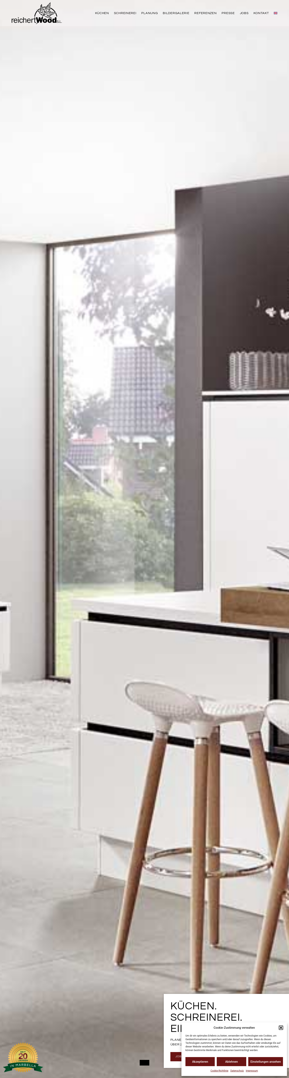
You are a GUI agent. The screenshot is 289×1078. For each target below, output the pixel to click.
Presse (228, 13)
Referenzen (205, 13)
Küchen (102, 13)
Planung (149, 13)
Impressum (252, 1070)
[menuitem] (275, 13)
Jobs (244, 13)
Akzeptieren (200, 1062)
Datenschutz (237, 1070)
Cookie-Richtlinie (219, 1070)
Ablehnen (231, 1062)
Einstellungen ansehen (265, 1062)
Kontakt (261, 13)
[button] (281, 1028)
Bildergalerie (176, 13)
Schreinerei (125, 13)
